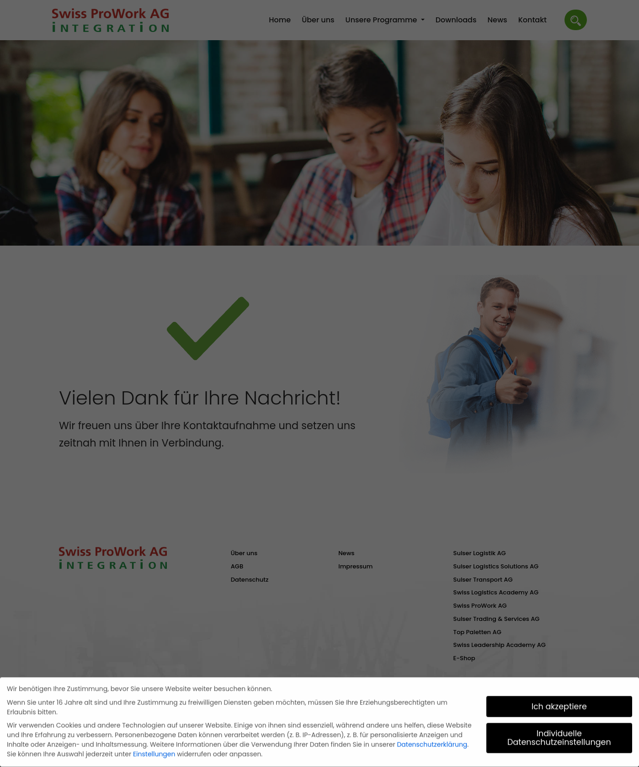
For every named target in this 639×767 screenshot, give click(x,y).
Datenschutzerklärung (432, 742)
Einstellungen (154, 751)
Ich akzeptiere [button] (559, 704)
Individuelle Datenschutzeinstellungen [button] (559, 736)
